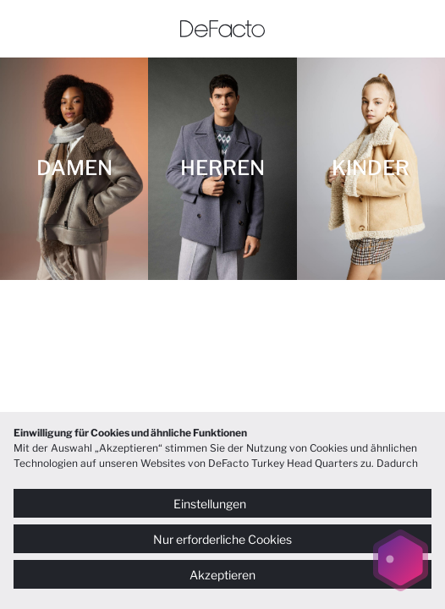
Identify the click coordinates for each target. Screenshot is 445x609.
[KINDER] (371, 169)
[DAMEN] (74, 169)
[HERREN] (222, 169)
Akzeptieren (222, 575)
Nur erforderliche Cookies (222, 539)
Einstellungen (222, 504)
